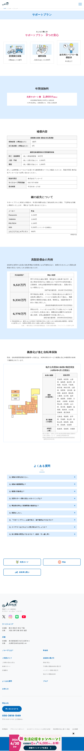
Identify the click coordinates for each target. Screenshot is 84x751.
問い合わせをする (11, 709)
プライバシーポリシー (17, 729)
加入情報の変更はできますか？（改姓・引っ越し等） (30, 534)
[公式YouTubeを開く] (23, 617)
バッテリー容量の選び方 (50, 670)
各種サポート (6, 667)
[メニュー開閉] (80, 4)
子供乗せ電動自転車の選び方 (52, 667)
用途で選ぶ (46, 663)
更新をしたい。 (17, 513)
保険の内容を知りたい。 (20, 477)
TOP (4, 8)
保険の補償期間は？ (18, 484)
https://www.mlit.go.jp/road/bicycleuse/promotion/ (59, 437)
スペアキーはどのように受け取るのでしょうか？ (29, 527)
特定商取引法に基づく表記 (61, 729)
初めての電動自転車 (49, 674)
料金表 (45, 651)
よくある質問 (7, 681)
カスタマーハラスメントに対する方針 (39, 729)
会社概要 (75, 729)
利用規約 (5, 729)
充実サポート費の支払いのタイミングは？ (26, 498)
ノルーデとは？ (7, 651)
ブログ (45, 681)
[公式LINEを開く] (17, 617)
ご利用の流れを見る (8, 663)
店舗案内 (5, 670)
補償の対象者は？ (17, 491)
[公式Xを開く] (3, 617)
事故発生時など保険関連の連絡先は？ (25, 505)
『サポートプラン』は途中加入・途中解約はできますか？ (32, 520)
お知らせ (5, 689)
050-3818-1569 (11, 715)
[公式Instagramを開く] (10, 617)
